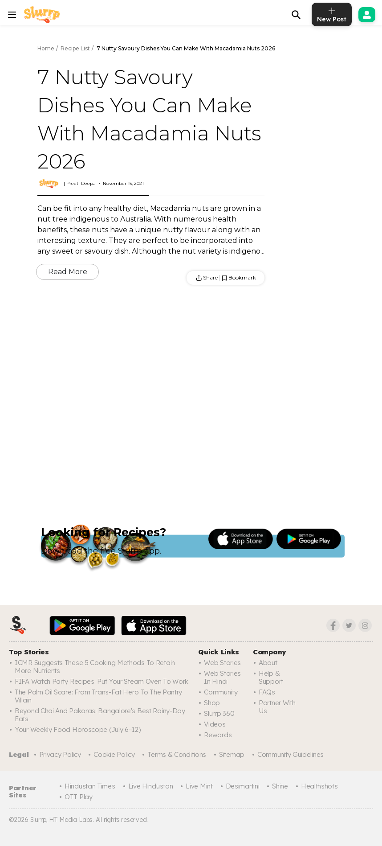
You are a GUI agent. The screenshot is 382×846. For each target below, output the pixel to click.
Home (45, 48)
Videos (214, 724)
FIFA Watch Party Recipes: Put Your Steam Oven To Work (101, 681)
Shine (280, 786)
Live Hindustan (150, 786)
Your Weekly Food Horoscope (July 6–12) (78, 729)
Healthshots (319, 786)
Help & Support (271, 677)
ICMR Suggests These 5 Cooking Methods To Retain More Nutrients (95, 666)
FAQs (267, 692)
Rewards (218, 735)
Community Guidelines (290, 754)
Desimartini (243, 786)
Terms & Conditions (176, 754)
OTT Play (79, 797)
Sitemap (231, 754)
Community (220, 692)
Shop (212, 702)
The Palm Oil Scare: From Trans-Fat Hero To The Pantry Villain (98, 696)
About (268, 662)
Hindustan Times (90, 786)
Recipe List (75, 48)
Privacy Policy (60, 754)
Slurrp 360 (219, 713)
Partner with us (277, 706)
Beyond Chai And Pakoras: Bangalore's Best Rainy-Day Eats (100, 714)
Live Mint (199, 786)
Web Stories (222, 662)
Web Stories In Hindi (222, 677)
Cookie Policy (113, 754)
